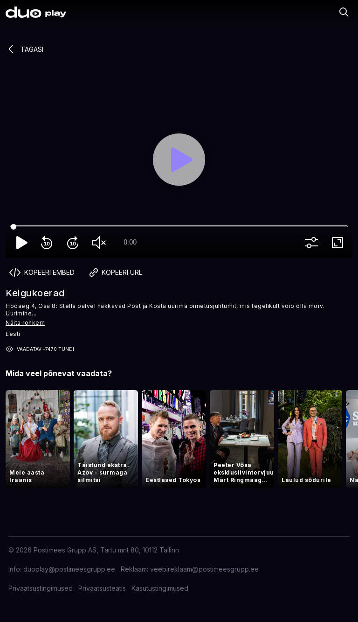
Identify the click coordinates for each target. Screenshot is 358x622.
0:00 (130, 242)
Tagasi (24, 49)
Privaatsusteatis (102, 588)
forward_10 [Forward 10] (74, 242)
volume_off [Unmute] (100, 242)
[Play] (179, 159)
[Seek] (179, 227)
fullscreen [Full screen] (339, 242)
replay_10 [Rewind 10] (48, 242)
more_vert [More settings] (313, 242)
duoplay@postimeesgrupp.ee (69, 569)
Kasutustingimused (159, 588)
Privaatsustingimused (40, 588)
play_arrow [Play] (22, 242)
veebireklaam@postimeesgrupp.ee (204, 569)
